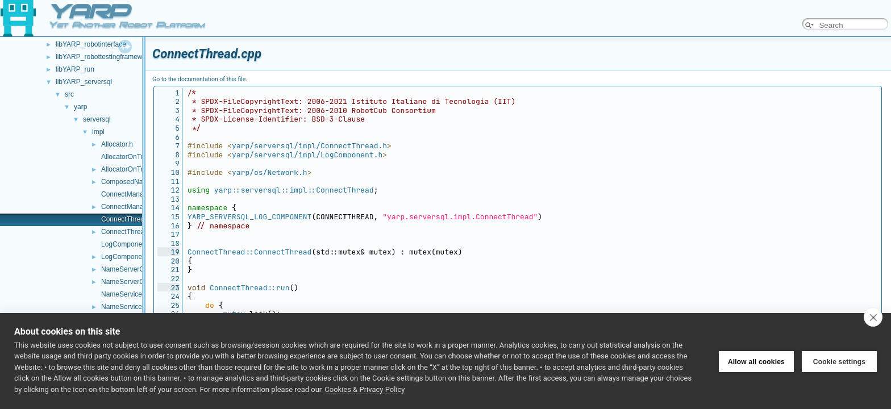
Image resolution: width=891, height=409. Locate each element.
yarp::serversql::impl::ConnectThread (294, 190)
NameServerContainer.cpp (141, 269)
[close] (873, 317)
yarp (80, 107)
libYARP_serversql (84, 82)
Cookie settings (839, 361)
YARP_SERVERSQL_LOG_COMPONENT (249, 217)
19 (168, 252)
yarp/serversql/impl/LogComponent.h (307, 155)
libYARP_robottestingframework (104, 57)
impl (98, 132)
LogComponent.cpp (131, 244)
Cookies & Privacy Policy (364, 389)
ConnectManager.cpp (133, 194)
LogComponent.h (127, 257)
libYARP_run (75, 69)
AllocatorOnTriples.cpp (135, 157)
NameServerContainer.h (137, 282)
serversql (97, 119)
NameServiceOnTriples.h (139, 307)
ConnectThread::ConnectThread (249, 252)
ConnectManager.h (130, 207)
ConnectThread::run (249, 288)
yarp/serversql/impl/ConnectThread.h (309, 146)
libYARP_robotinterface (91, 44)
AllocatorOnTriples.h (132, 169)
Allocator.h (117, 144)
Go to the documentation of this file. (199, 79)
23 (168, 288)
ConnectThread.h (127, 232)
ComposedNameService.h (141, 182)
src (69, 94)
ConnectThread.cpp (131, 219)
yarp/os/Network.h (269, 172)
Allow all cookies (756, 361)
